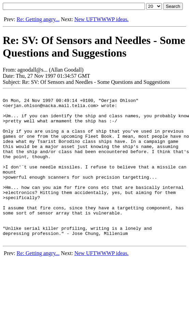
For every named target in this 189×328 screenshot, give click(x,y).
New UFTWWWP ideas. (101, 19)
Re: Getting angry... (38, 19)
